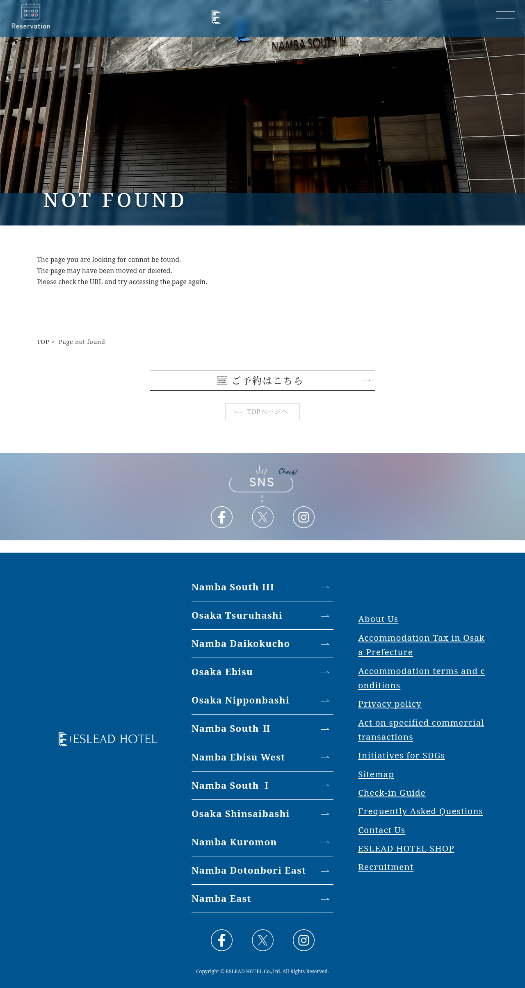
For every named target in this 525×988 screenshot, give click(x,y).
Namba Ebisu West (238, 757)
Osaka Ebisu (222, 671)
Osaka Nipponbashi (241, 700)
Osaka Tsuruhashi (237, 615)
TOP (43, 342)
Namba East (221, 898)
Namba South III (233, 587)
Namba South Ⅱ (232, 728)
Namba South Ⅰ (232, 785)
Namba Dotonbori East (249, 870)
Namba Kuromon (234, 841)
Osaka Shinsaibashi (241, 813)
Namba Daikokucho (241, 643)
